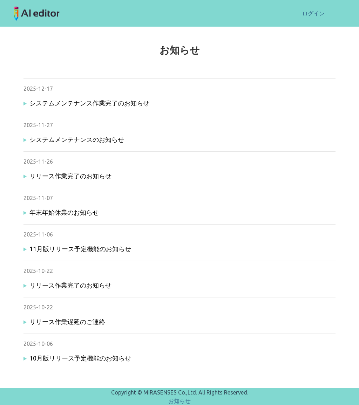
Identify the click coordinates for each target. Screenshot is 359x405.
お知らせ (179, 401)
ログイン (313, 13)
